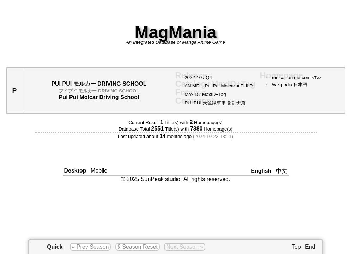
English (261, 171)
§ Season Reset (137, 247)
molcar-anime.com (297, 77)
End (310, 247)
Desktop (75, 171)
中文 (281, 171)
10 (199, 77)
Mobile (99, 171)
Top (296, 247)
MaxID (191, 94)
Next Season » (184, 247)
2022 (189, 77)
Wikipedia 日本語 (289, 84)
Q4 (209, 77)
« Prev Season (90, 247)
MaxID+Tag (214, 94)
